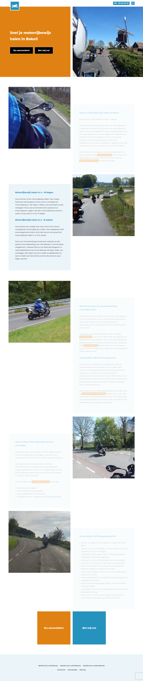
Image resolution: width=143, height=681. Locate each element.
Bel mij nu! (89, 627)
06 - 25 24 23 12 (121, 3)
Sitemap (83, 670)
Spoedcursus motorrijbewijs (70, 665)
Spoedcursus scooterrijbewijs (94, 665)
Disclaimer (61, 670)
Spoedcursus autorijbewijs (48, 665)
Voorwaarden (72, 670)
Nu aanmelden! (54, 627)
